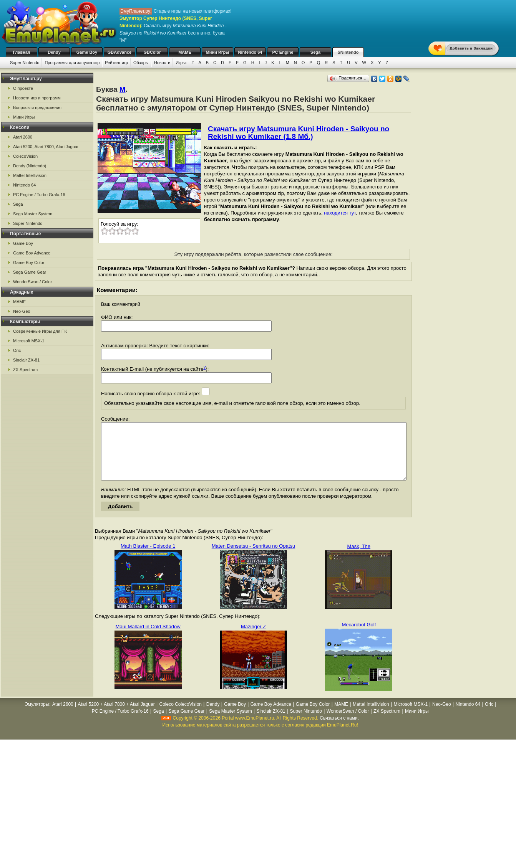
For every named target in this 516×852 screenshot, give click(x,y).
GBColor (152, 52)
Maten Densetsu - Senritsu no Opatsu (253, 557)
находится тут (340, 213)
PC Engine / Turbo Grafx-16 (39, 194)
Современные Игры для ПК (40, 331)
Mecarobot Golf (359, 636)
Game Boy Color (28, 262)
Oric (17, 350)
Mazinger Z (253, 638)
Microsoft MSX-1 (28, 340)
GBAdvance (119, 52)
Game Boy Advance (31, 253)
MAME (184, 52)
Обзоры (141, 62)
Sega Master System (32, 213)
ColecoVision (25, 156)
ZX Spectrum (25, 369)
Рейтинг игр (116, 62)
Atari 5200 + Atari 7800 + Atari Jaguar (116, 715)
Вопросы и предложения (37, 107)
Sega (315, 52)
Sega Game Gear (29, 272)
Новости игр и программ (37, 98)
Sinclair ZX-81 (26, 360)
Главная (21, 52)
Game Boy (86, 52)
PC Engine (282, 52)
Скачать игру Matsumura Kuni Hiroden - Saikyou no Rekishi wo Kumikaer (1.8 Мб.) (298, 132)
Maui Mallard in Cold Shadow (148, 638)
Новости (162, 62)
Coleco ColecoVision (180, 715)
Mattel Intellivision (29, 175)
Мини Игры (217, 52)
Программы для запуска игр (72, 62)
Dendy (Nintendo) (29, 165)
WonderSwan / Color (32, 281)
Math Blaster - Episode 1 (148, 557)
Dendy (54, 52)
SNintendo (348, 52)
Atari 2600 (22, 137)
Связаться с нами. (339, 729)
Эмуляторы (37, 715)
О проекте (23, 88)
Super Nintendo (24, 62)
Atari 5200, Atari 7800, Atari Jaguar (46, 146)
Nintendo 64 (250, 52)
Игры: (181, 62)
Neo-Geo (21, 311)
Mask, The (358, 558)
